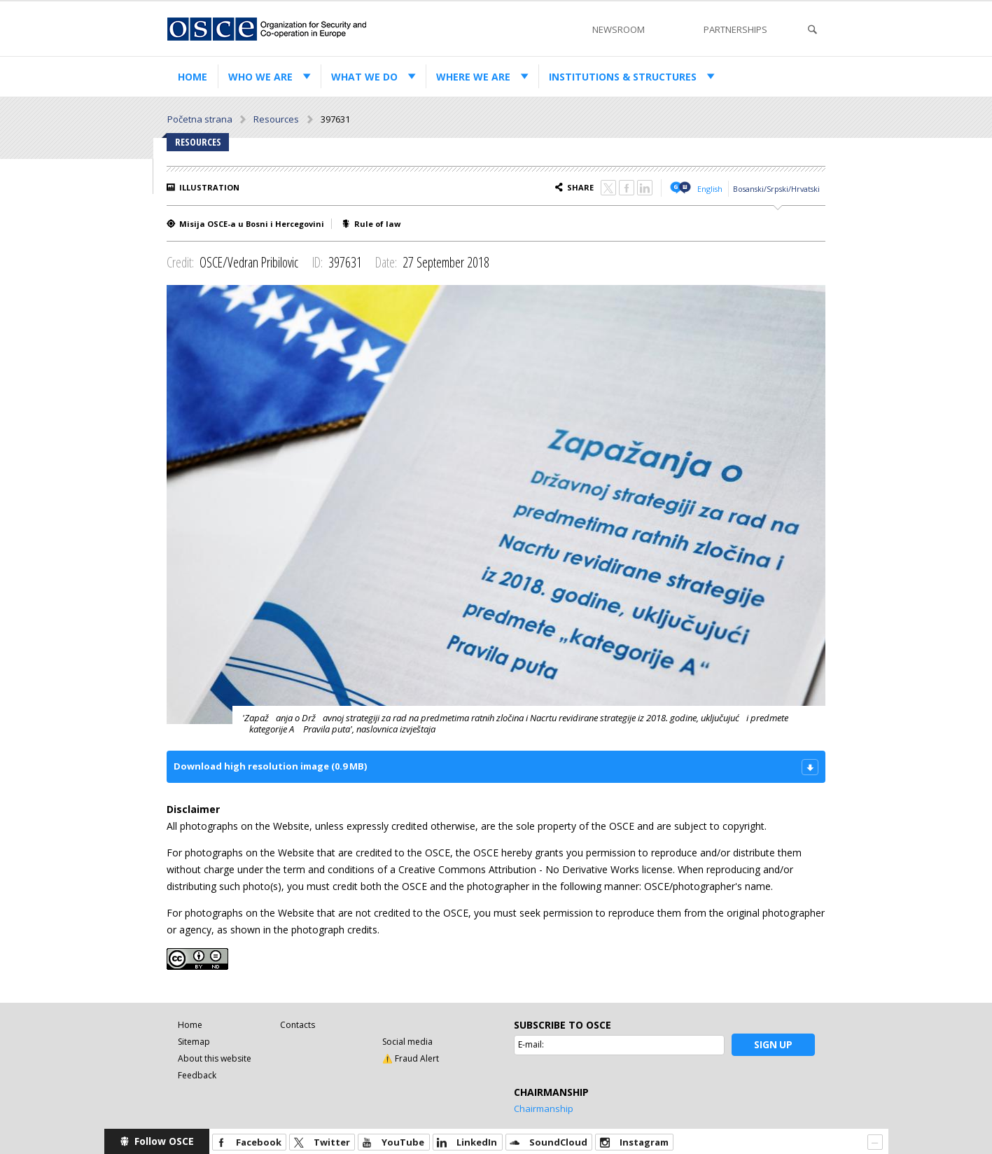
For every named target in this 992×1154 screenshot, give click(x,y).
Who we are (260, 76)
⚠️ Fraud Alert (410, 1058)
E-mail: (531, 1044)
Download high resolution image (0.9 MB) (270, 766)
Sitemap (194, 1042)
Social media (407, 1042)
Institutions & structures (623, 76)
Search (812, 30)
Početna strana (199, 119)
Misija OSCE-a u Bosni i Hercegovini (251, 223)
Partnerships (735, 29)
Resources (276, 119)
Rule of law (377, 223)
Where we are (473, 76)
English (709, 188)
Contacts (297, 1025)
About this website (214, 1058)
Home (192, 76)
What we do (364, 76)
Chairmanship (543, 1108)
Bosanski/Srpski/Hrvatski (776, 188)
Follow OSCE (164, 1141)
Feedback (197, 1075)
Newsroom (618, 29)
